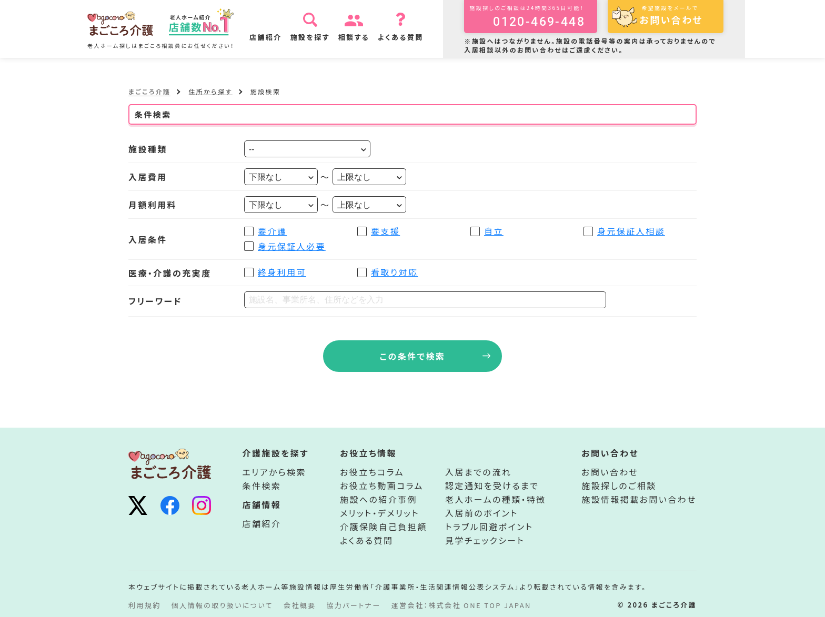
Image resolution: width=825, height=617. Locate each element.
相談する (355, 37)
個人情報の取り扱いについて (222, 605)
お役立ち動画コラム (382, 485)
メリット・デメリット (379, 513)
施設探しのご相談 (618, 485)
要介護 (272, 231)
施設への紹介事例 (378, 499)
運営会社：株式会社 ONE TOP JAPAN (461, 605)
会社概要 (300, 605)
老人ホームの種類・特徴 (495, 499)
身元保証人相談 (631, 231)
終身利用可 (282, 272)
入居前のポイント (481, 513)
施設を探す (311, 37)
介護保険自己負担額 (383, 526)
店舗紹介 (267, 37)
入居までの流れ (478, 472)
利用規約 (144, 605)
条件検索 (262, 485)
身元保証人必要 (292, 246)
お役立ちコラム (372, 472)
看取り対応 (394, 272)
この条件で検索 (413, 356)
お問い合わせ (609, 472)
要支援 (385, 231)
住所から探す (210, 91)
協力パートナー (354, 605)
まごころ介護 (149, 91)
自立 (494, 231)
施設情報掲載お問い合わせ (639, 499)
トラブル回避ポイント (489, 526)
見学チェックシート (485, 540)
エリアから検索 (275, 472)
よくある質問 (402, 37)
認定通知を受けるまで (492, 485)
